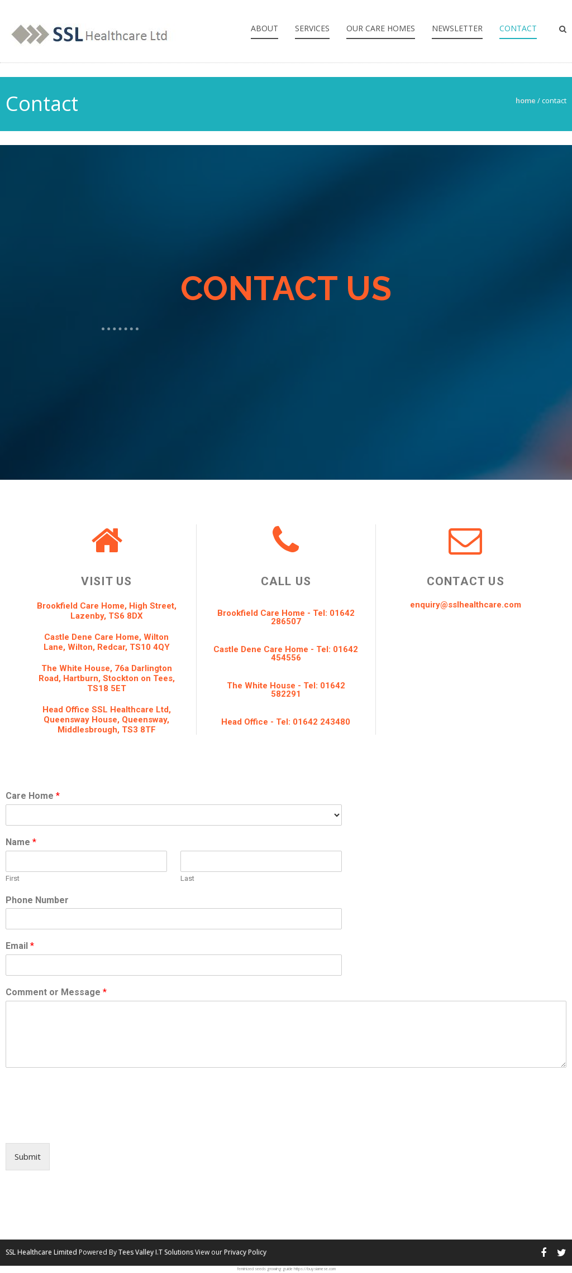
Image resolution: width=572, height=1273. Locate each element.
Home (526, 100)
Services (312, 28)
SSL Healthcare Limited (41, 1252)
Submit (28, 1156)
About (264, 28)
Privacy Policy (245, 1252)
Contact (518, 28)
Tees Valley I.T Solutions (155, 1252)
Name (21, 842)
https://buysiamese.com (315, 1268)
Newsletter (457, 28)
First (13, 878)
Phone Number (37, 900)
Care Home (33, 795)
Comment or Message (56, 992)
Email (20, 946)
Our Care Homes (380, 28)
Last (187, 878)
